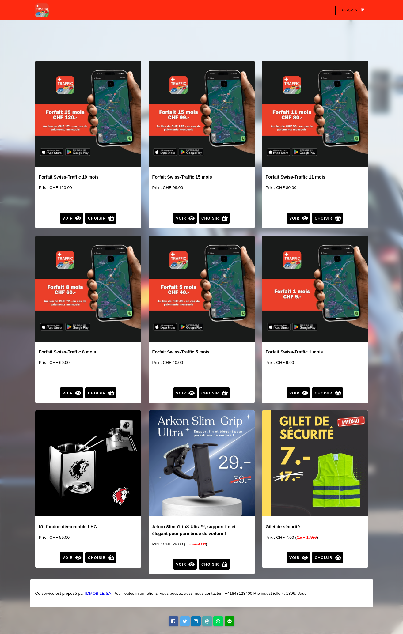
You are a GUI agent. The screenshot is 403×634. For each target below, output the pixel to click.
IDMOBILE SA (98, 593)
